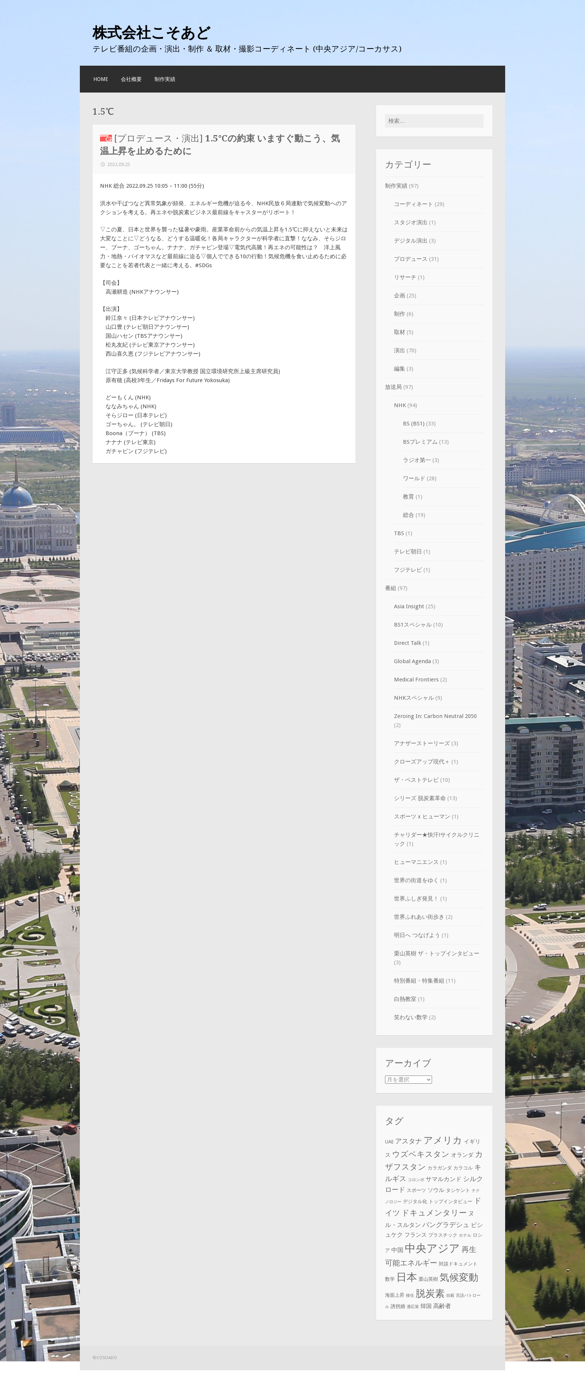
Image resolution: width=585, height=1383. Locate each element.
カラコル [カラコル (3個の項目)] (463, 1168)
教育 (408, 496)
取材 (399, 332)
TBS (399, 533)
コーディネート (413, 204)
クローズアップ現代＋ (422, 761)
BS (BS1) (414, 423)
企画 (399, 295)
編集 (399, 368)
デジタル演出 (411, 240)
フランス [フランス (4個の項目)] (415, 1234)
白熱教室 (405, 999)
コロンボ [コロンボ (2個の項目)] (416, 1179)
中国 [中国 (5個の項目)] (397, 1250)
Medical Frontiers (416, 679)
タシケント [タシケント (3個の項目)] (458, 1190)
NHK (400, 405)
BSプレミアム (420, 441)
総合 (408, 515)
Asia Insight (409, 606)
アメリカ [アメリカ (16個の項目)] (442, 1140)
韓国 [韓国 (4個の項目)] (426, 1306)
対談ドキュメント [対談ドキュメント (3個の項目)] (458, 1264)
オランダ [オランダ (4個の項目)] (462, 1155)
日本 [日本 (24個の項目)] (406, 1277)
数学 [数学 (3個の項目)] (390, 1279)
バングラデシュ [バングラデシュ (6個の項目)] (445, 1225)
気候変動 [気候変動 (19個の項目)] (458, 1277)
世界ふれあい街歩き (419, 917)
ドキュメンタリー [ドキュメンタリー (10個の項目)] (434, 1213)
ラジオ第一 (417, 460)
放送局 (393, 387)
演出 (399, 350)
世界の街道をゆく (416, 880)
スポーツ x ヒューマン (422, 816)
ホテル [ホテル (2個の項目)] (465, 1235)
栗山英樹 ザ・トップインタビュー (436, 953)
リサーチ (405, 277)
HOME (100, 79)
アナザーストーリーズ (422, 743)
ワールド (414, 478)
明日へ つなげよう (417, 935)
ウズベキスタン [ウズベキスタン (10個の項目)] (421, 1154)
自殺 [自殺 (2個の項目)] (450, 1295)
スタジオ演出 (411, 222)
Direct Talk (407, 643)
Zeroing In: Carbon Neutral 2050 (435, 716)
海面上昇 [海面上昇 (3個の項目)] (394, 1295)
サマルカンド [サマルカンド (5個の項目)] (444, 1179)
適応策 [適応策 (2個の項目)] (413, 1306)
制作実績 (164, 79)
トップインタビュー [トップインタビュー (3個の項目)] (450, 1201)
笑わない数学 (411, 1017)
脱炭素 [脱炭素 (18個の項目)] (430, 1293)
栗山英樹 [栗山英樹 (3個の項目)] (428, 1279)
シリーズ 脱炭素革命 (420, 798)
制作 (399, 313)
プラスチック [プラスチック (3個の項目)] (442, 1235)
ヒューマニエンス (416, 862)
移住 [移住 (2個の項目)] (410, 1295)
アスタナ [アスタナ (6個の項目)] (408, 1141)
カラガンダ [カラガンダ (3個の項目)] (440, 1168)
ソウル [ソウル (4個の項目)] (436, 1190)
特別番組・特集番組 (419, 980)
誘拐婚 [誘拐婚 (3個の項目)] (398, 1306)
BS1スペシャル (413, 624)
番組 (390, 588)
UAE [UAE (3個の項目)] (389, 1142)
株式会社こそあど (151, 32)
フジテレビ (408, 569)
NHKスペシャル (414, 697)
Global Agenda (412, 661)
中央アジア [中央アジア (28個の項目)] (432, 1248)
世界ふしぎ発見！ (416, 898)
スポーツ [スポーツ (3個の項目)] (416, 1190)
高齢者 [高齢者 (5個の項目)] (442, 1305)
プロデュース (411, 259)
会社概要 (131, 79)
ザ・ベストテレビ (416, 780)
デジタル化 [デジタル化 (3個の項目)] (415, 1201)
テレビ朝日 (408, 551)
